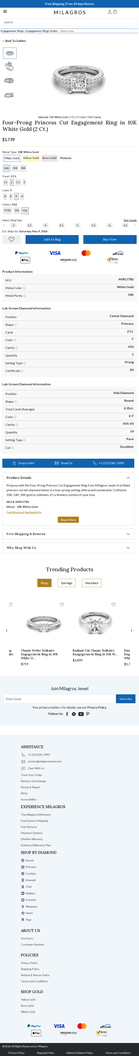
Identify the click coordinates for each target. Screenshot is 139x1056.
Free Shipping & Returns (25, 534)
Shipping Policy (45, 1052)
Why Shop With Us (21, 548)
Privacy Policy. (97, 707)
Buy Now (110, 239)
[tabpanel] (69, 633)
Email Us (64, 463)
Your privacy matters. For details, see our (69, 707)
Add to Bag (52, 239)
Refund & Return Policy (80, 1052)
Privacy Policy (17, 1052)
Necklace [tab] (91, 583)
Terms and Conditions (118, 1052)
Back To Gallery (14, 40)
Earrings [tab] (66, 583)
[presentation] (6, 630)
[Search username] (60, 698)
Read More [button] (68, 520)
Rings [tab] (44, 583)
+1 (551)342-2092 (108, 463)
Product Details (18, 478)
